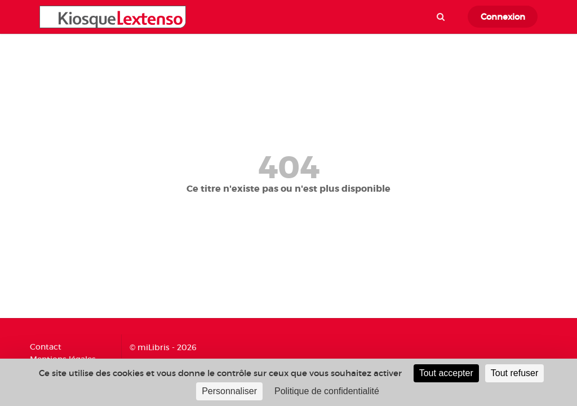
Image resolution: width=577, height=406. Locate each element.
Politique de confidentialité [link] (326, 391)
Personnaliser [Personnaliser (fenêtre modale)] (229, 391)
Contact (45, 347)
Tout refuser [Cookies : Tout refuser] (514, 373)
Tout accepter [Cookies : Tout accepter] (446, 373)
